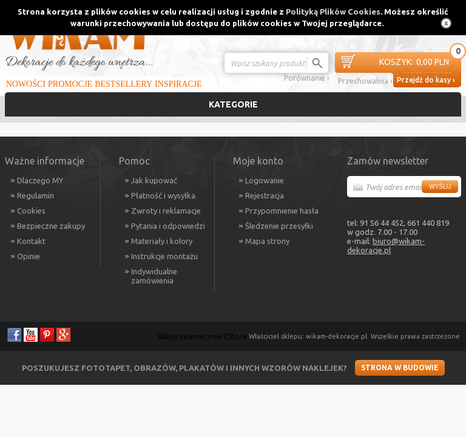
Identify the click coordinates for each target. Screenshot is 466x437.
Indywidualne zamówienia (154, 276)
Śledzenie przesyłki (279, 226)
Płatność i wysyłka (163, 195)
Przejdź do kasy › (426, 80)
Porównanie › (306, 78)
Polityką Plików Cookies (333, 11)
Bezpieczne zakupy (51, 226)
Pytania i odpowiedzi (168, 226)
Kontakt (31, 241)
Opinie (28, 256)
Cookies (31, 210)
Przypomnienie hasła (282, 210)
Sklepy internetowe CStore (202, 336)
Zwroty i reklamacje (166, 210)
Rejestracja (264, 195)
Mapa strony (267, 241)
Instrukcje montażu (164, 256)
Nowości (26, 84)
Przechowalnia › (365, 81)
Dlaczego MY (40, 180)
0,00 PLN (414, 62)
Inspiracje (178, 84)
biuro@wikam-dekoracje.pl (386, 245)
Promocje (70, 84)
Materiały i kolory (161, 241)
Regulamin (35, 195)
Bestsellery (123, 84)
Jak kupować (154, 180)
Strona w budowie (400, 367)
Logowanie (264, 180)
